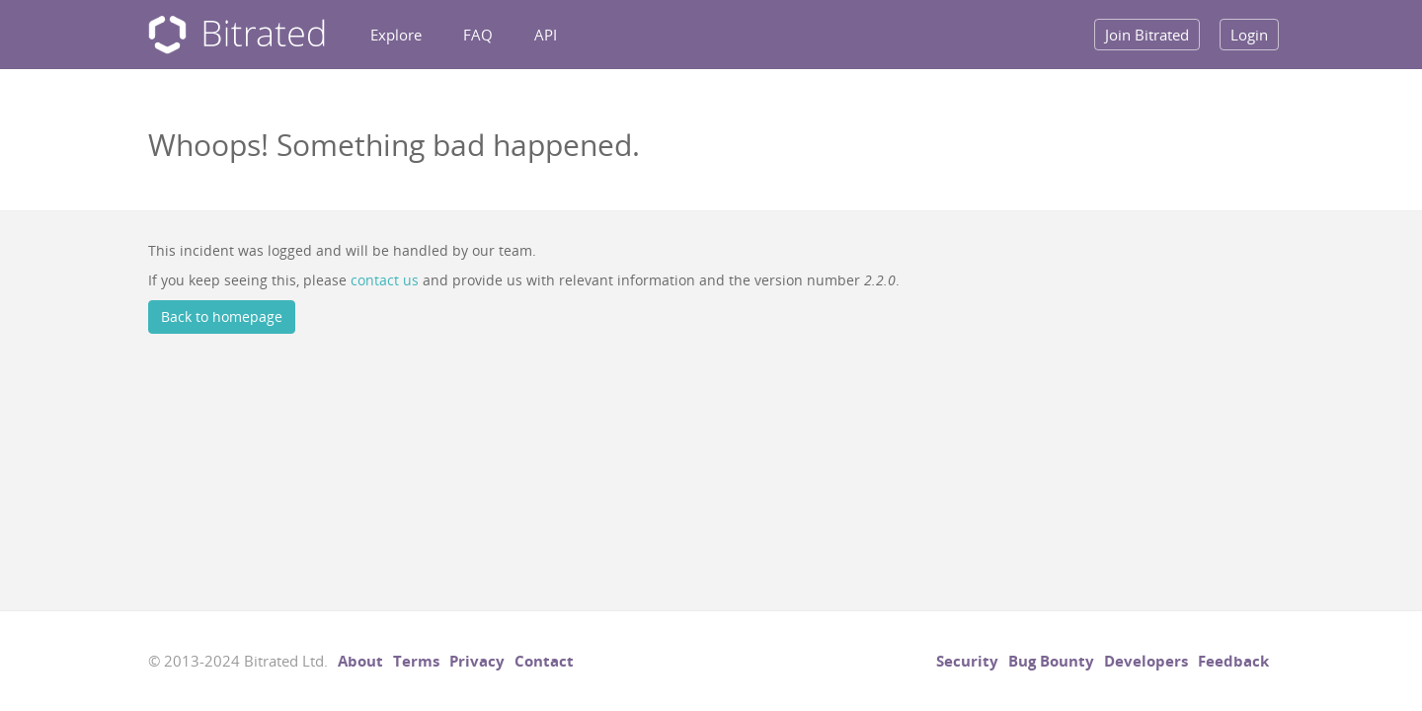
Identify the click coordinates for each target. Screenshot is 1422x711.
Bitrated (236, 35)
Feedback (1233, 661)
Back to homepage (221, 316)
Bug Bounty (1051, 661)
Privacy (477, 661)
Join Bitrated (1147, 34)
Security (967, 661)
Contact (544, 661)
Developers (1146, 661)
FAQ (478, 34)
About (360, 661)
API (545, 34)
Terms (416, 661)
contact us (385, 280)
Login (1249, 34)
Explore (396, 34)
